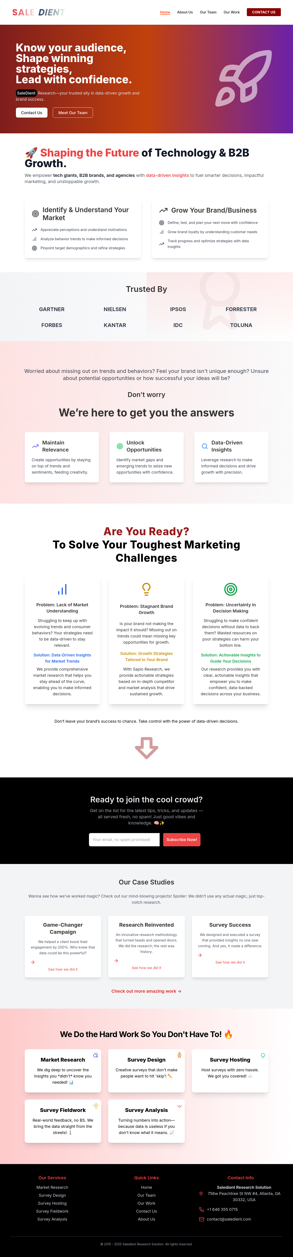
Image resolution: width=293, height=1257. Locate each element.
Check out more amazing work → (147, 991)
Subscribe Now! (182, 839)
